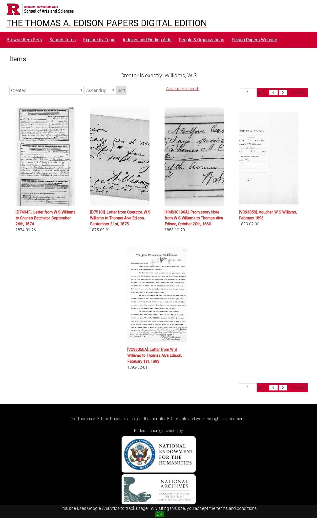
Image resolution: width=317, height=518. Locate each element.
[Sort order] (100, 90)
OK (160, 514)
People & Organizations (201, 39)
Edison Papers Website (254, 39)
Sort (121, 90)
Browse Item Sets (24, 39)
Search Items (62, 39)
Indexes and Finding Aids (147, 39)
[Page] (248, 92)
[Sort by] (46, 90)
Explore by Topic (99, 39)
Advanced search (182, 88)
